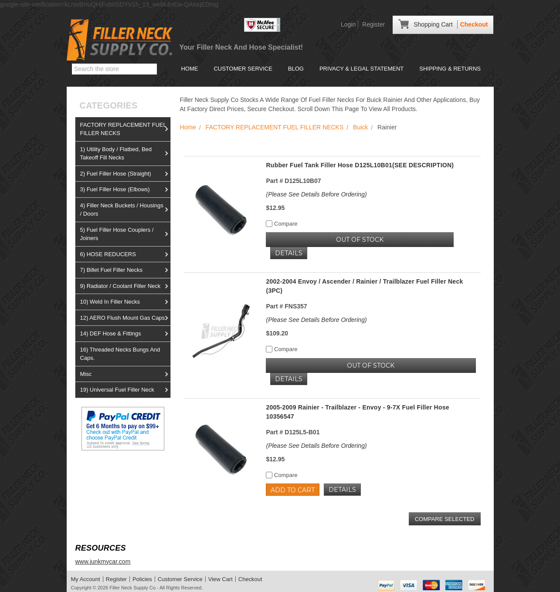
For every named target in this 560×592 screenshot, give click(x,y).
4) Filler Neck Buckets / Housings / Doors (125, 209)
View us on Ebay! (99, 471)
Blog (296, 68)
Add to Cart (293, 490)
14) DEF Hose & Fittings (125, 333)
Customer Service (243, 68)
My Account (85, 579)
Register (373, 24)
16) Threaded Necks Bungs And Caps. (120, 354)
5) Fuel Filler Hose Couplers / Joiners (125, 234)
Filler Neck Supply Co (132, 587)
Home (189, 68)
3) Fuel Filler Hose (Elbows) (125, 189)
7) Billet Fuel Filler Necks (125, 270)
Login (348, 24)
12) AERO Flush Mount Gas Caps (125, 318)
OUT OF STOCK (360, 240)
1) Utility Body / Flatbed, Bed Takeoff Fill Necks (125, 153)
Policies (142, 579)
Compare (281, 223)
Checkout (474, 24)
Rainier (387, 127)
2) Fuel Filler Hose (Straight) (125, 173)
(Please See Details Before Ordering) (316, 194)
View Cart (220, 579)
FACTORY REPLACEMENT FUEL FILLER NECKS (125, 129)
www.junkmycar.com (102, 561)
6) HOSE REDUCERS (125, 254)
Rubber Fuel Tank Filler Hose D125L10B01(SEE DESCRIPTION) (360, 165)
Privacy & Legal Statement (361, 68)
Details (288, 253)
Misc (125, 374)
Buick (360, 127)
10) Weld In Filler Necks (125, 302)
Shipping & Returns (450, 68)
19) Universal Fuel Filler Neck (125, 390)
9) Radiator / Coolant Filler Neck (125, 286)
